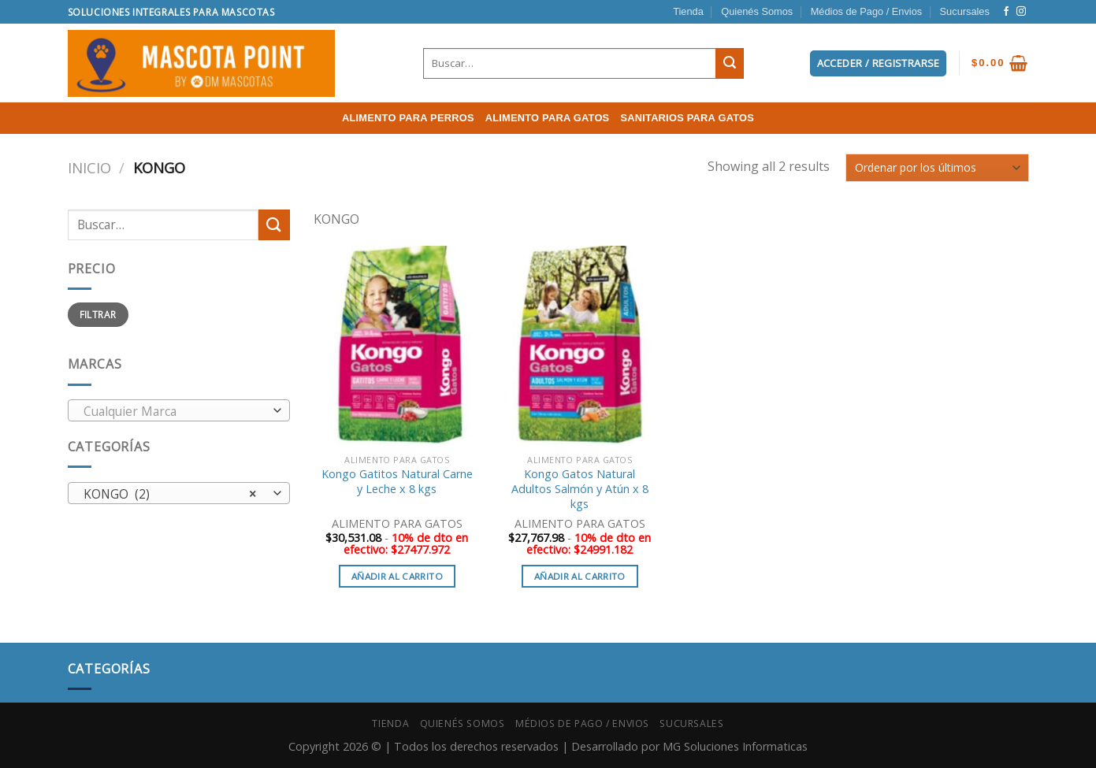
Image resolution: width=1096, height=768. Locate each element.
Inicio (89, 167)
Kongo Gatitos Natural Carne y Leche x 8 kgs (397, 481)
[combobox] (179, 410)
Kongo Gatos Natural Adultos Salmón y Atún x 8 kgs (579, 488)
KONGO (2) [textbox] (170, 494)
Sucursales (965, 11)
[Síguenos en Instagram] (1021, 11)
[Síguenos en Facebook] (1006, 11)
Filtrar (98, 314)
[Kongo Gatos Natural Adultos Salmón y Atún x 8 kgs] (579, 346)
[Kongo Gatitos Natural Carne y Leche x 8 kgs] (397, 346)
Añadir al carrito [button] (397, 576)
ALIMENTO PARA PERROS (408, 118)
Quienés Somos (757, 11)
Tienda (688, 11)
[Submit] (729, 64)
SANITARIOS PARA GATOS (687, 118)
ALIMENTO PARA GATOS (547, 118)
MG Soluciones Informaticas (735, 746)
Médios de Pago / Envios (867, 11)
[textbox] (174, 411)
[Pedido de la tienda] (936, 167)
